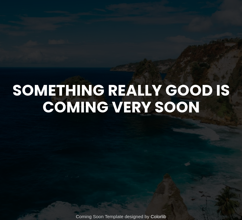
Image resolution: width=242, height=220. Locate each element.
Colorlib (158, 216)
